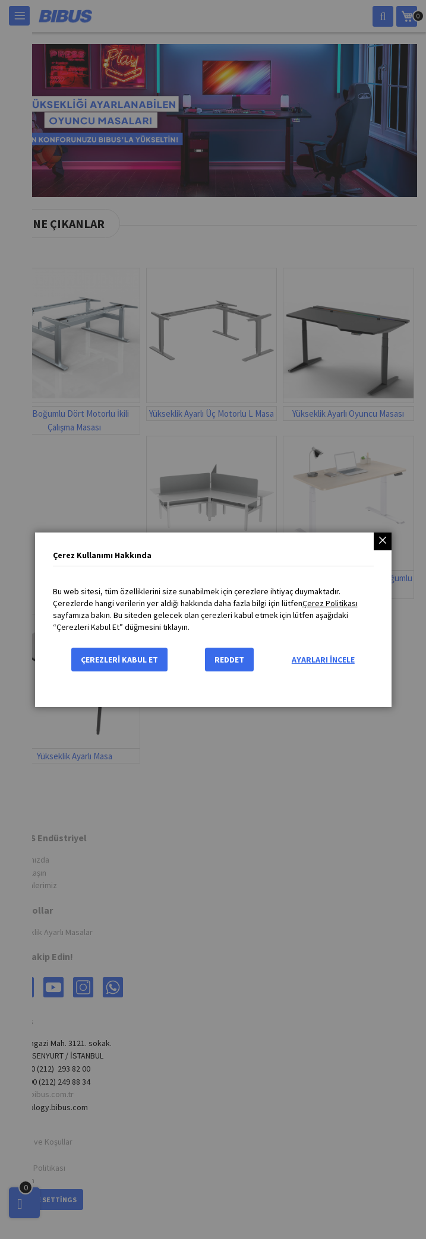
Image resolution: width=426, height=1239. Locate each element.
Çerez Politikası (330, 603)
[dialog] (213, 619)
